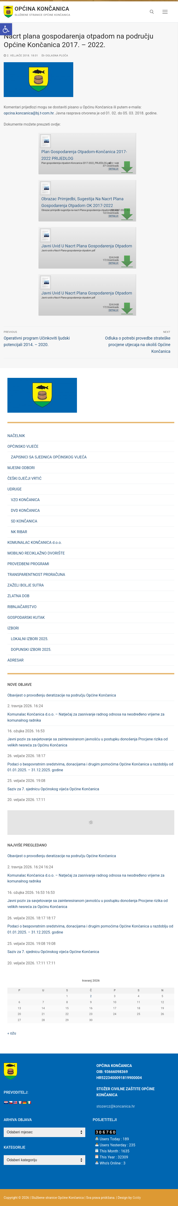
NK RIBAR (19, 532)
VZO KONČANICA (25, 500)
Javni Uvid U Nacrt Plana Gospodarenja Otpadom (86, 245)
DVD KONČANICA (25, 510)
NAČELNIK (16, 436)
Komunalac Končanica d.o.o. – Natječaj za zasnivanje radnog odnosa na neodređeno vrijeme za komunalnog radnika (86, 717)
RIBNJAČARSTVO (22, 607)
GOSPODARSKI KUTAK (26, 617)
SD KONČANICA (24, 521)
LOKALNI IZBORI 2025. (29, 639)
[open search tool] (152, 12)
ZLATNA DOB (18, 596)
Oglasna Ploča (55, 55)
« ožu (11, 1033)
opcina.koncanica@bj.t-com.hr (29, 113)
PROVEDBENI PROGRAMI (28, 564)
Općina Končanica (42, 9)
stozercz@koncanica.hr (115, 1106)
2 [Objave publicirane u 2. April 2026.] (91, 996)
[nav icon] (165, 12)
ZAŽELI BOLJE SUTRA (25, 585)
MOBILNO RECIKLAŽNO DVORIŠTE (36, 553)
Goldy (137, 1198)
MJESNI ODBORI (21, 468)
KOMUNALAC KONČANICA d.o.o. (34, 542)
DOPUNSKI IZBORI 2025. (31, 649)
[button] (6, 29)
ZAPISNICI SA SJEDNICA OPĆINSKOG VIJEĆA (49, 457)
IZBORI (13, 628)
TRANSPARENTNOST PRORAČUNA (36, 574)
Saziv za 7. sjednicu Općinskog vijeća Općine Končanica (53, 789)
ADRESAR (15, 660)
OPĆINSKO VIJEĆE (23, 446)
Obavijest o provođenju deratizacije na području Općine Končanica (61, 695)
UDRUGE (14, 489)
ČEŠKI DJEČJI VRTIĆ (24, 478)
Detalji (113, 169)
